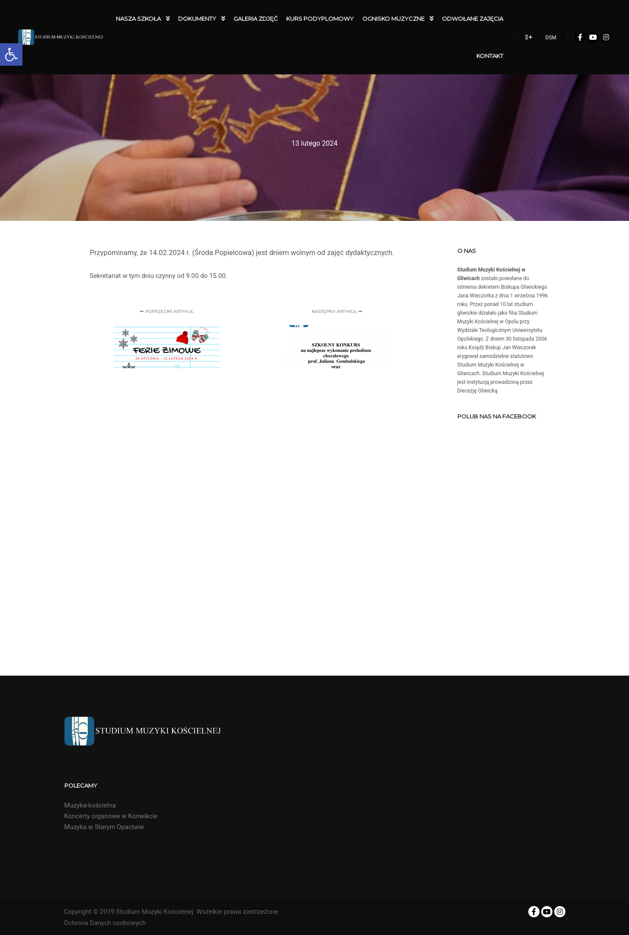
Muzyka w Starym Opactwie (104, 827)
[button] (11, 54)
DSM (551, 38)
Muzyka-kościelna (90, 805)
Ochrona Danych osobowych (105, 923)
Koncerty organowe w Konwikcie (111, 816)
